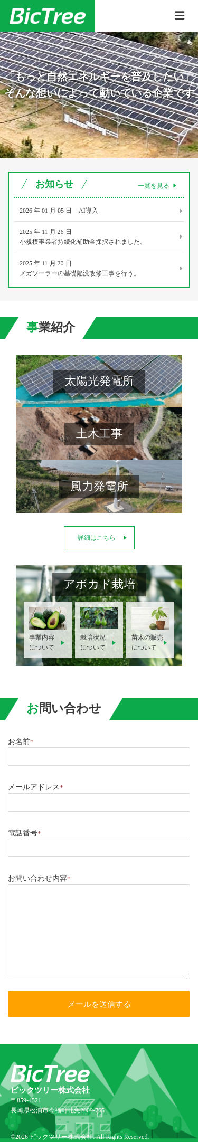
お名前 (21, 742)
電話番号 (24, 833)
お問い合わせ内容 (39, 878)
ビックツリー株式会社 (61, 1136)
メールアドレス (35, 787)
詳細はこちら (97, 537)
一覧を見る (157, 185)
